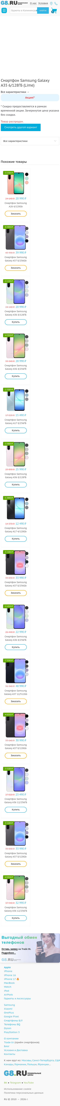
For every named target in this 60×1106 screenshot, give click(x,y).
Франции (43, 1064)
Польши (32, 1064)
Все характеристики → (15, 92)
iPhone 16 (10, 975)
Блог (6, 1046)
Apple (7, 967)
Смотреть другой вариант (20, 127)
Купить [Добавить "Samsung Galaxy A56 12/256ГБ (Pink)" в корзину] (16, 918)
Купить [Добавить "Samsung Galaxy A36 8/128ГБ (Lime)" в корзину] (16, 322)
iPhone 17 (10, 979)
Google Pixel (11, 1016)
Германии (20, 1064)
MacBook (9, 982)
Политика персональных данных (24, 1092)
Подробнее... (9, 953)
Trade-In (9, 1042)
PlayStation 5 (12, 1032)
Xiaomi (8, 1008)
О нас (33, 3)
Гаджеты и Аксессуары (17, 998)
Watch (7, 986)
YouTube (29, 1082)
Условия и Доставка (16, 1050)
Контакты (9, 1054)
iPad (6, 990)
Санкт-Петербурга (43, 1060)
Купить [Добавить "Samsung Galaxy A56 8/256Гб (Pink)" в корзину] (16, 376)
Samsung (9, 1004)
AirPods (8, 994)
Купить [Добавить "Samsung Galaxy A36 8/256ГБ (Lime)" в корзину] (16, 647)
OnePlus (9, 1012)
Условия (43, 3)
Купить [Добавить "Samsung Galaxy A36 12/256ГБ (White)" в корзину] (16, 809)
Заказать (16, 213)
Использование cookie (17, 1088)
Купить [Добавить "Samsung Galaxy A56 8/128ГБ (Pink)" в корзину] (16, 484)
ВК (5, 1082)
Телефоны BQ (12, 1024)
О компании (11, 1038)
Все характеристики (15, 141)
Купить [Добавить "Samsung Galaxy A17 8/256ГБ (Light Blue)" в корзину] (16, 430)
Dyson (7, 1028)
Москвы (26, 1060)
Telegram (15, 1082)
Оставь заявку (10, 949)
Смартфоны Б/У (13, 1020)
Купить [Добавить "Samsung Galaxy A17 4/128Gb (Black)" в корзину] (16, 538)
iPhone (8, 971)
